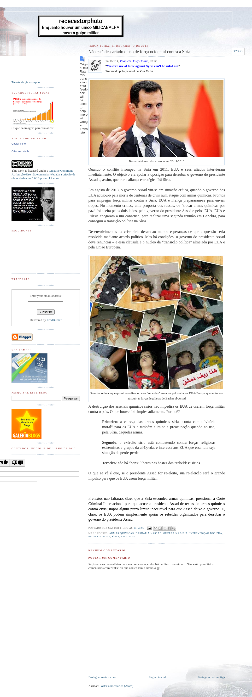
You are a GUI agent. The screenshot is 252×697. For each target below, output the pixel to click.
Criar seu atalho (21, 151)
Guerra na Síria (175, 533)
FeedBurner (54, 320)
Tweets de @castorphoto (27, 82)
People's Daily (99, 536)
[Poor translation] (17, 463)
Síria (115, 536)
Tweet (238, 51)
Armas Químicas (121, 533)
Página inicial (157, 677)
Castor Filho (19, 143)
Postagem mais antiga (211, 677)
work (21, 170)
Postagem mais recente (102, 677)
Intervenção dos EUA (205, 533)
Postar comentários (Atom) (116, 686)
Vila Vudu (128, 536)
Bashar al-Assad (149, 533)
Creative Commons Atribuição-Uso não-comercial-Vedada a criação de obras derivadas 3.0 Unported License (43, 174)
